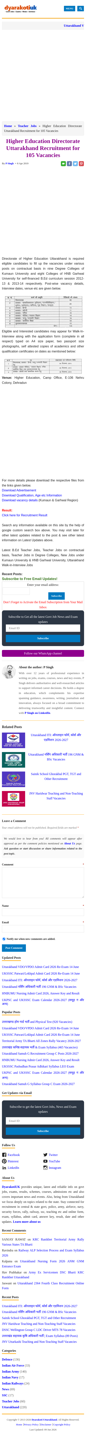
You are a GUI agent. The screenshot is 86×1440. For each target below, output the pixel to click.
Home (8, 126)
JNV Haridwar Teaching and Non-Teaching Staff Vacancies (38, 1323)
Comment (43, 864)
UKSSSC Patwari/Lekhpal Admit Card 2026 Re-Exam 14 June (41, 973)
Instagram (55, 1167)
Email (43, 922)
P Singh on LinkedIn (37, 712)
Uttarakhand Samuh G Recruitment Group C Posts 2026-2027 (40, 1053)
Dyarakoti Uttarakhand (44, 1419)
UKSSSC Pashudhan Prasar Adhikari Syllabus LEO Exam (38, 1066)
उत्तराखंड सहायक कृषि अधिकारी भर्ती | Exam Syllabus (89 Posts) (40, 1336)
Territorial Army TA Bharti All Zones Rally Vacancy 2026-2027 (41, 1041)
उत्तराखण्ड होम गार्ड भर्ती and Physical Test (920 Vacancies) (37, 1021)
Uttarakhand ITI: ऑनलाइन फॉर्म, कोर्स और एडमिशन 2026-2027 (39, 980)
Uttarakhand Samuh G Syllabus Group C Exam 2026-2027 (38, 1084)
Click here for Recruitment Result (24, 515)
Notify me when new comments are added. (31, 939)
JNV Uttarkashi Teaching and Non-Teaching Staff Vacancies (39, 1341)
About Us (69, 843)
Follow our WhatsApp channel (43, 653)
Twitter (53, 1155)
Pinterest (13, 1161)
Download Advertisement (19, 490)
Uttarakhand (10, 1407)
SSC (5, 1395)
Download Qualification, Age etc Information (32, 495)
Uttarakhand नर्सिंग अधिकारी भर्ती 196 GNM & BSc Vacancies (39, 986)
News (5, 1389)
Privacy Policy (31, 1424)
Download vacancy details (20, 500)
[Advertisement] (42, 75)
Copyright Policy (61, 1424)
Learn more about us (27, 1221)
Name (43, 905)
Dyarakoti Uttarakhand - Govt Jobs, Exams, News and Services (20, 9)
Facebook (14, 1155)
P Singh (9, 163)
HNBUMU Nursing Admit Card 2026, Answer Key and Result (40, 993)
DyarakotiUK (11, 1186)
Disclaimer (45, 1424)
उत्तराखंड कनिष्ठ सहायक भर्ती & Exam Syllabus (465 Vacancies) (39, 1047)
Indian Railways (13, 1383)
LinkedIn (13, 1167)
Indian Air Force (13, 1365)
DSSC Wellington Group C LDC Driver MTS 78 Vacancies (38, 1329)
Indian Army (10, 1371)
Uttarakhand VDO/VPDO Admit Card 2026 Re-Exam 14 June (40, 967)
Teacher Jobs (27, 126)
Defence (7, 1359)
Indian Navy (10, 1377)
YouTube (54, 1161)
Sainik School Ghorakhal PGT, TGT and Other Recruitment (39, 1318)
